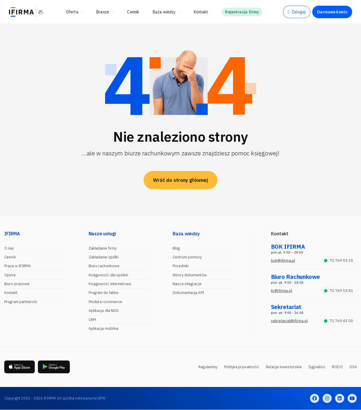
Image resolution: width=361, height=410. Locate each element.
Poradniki (181, 265)
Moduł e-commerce (106, 301)
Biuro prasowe (16, 283)
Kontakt (10, 292)
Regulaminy (207, 366)
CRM (92, 319)
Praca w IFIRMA (17, 265)
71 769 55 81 (338, 290)
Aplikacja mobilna (104, 328)
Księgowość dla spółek (108, 275)
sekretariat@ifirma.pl (289, 320)
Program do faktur (104, 292)
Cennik (10, 257)
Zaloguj (296, 12)
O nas (9, 248)
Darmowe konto (332, 12)
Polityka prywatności (241, 366)
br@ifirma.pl (281, 290)
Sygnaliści (317, 366)
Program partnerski (20, 301)
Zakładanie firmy (103, 248)
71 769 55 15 (338, 260)
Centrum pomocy (187, 257)
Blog (176, 248)
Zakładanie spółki (104, 257)
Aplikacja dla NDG (104, 310)
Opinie (10, 275)
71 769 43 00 (338, 320)
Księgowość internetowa (110, 283)
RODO (337, 366)
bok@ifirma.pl (283, 260)
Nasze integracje (187, 283)
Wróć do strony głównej (180, 180)
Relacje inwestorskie (284, 366)
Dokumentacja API (188, 292)
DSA (353, 366)
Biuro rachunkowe (104, 265)
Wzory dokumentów (190, 275)
